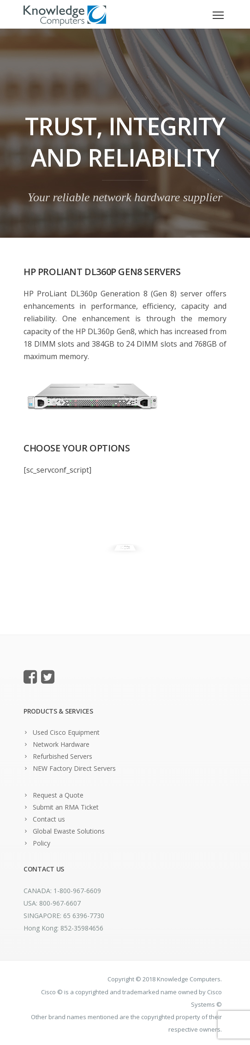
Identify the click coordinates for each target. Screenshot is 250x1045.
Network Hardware (61, 744)
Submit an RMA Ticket (66, 807)
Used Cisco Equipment (66, 732)
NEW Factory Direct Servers (74, 768)
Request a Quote (58, 795)
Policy (41, 843)
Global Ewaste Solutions (69, 831)
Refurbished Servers (62, 756)
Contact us (49, 819)
